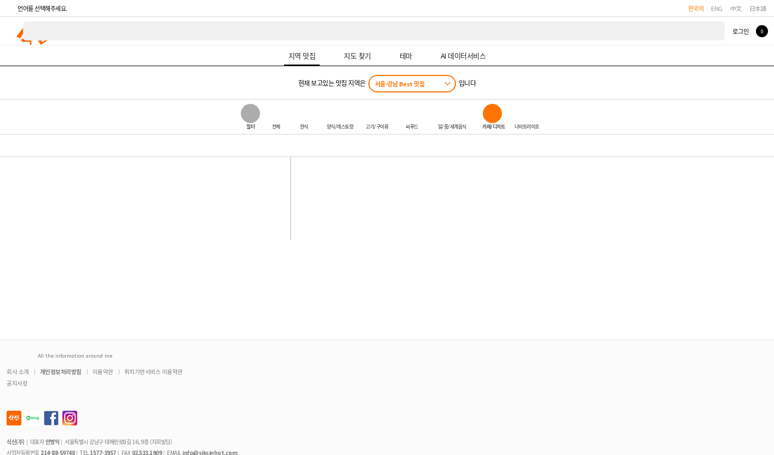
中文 (736, 8)
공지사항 (17, 383)
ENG (717, 8)
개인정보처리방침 (61, 372)
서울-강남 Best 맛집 (400, 83)
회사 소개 (18, 372)
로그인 (740, 31)
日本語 (758, 8)
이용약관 (103, 372)
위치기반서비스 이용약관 (153, 372)
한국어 (696, 8)
